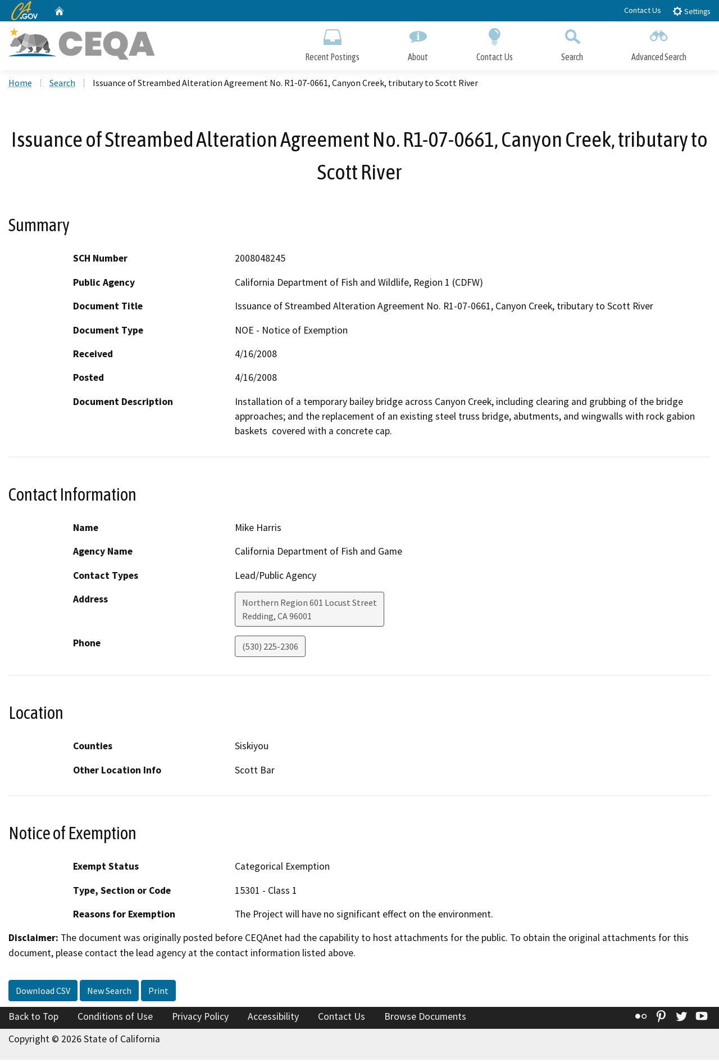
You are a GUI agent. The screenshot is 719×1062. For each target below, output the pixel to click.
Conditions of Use (115, 1018)
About (417, 43)
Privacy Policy (200, 1018)
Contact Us (642, 10)
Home (20, 85)
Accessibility (273, 1018)
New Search (109, 992)
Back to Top (33, 1018)
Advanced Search (659, 43)
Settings (691, 11)
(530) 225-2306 (270, 648)
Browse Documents (425, 1018)
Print (158, 992)
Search (572, 43)
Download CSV (43, 992)
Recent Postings (332, 43)
